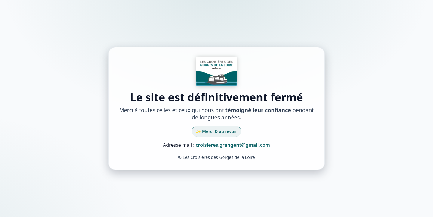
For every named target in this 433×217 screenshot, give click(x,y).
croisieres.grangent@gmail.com (233, 145)
